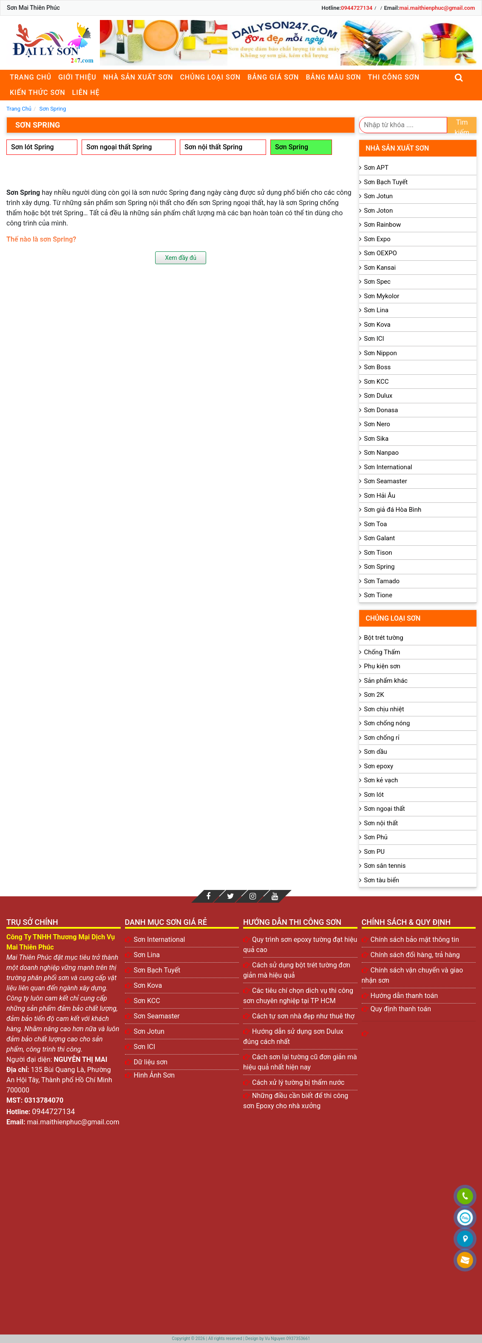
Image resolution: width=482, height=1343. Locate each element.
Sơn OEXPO (380, 253)
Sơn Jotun (378, 196)
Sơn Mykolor (381, 296)
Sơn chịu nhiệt (384, 709)
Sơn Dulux (378, 395)
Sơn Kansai (380, 267)
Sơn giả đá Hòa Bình (392, 509)
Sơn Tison (378, 552)
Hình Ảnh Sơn (154, 1075)
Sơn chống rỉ (381, 737)
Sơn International (388, 467)
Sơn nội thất (381, 823)
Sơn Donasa (381, 410)
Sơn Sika (376, 438)
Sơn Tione (378, 595)
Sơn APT (376, 167)
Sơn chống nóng (387, 723)
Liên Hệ (86, 92)
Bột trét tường (383, 638)
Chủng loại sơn (210, 77)
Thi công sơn (394, 77)
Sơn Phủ (375, 837)
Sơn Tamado (382, 581)
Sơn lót (374, 794)
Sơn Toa (375, 524)
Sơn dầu (375, 752)
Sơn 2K (374, 695)
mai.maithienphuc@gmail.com (437, 8)
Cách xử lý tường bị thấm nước (298, 1082)
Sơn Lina (376, 310)
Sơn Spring (291, 147)
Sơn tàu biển (381, 880)
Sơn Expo (377, 239)
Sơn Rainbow (382, 224)
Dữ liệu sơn (151, 1062)
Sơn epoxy (378, 766)
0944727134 (356, 8)
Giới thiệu (77, 77)
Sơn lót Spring (32, 147)
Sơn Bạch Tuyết (386, 182)
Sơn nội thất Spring (213, 147)
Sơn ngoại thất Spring (119, 147)
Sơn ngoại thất (384, 809)
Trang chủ (30, 77)
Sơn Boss (377, 367)
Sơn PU (374, 851)
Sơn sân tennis (384, 866)
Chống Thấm (382, 652)
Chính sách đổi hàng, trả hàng (415, 955)
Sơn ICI (374, 338)
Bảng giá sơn (273, 77)
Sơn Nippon (380, 353)
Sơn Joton (378, 210)
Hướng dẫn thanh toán (404, 996)
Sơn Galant (379, 538)
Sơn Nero (377, 424)
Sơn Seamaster (385, 481)
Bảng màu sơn (333, 77)
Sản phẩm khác (386, 680)
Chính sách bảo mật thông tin (415, 939)
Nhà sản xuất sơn (138, 77)
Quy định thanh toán (401, 1009)
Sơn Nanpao (381, 452)
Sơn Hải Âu (379, 495)
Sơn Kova (377, 324)
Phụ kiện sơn (382, 666)
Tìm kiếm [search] (462, 125)
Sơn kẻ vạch (381, 780)
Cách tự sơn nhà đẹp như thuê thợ (303, 1016)
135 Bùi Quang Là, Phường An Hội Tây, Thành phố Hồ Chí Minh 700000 (59, 1080)
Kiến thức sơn (37, 92)
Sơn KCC (376, 381)
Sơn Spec (377, 281)
